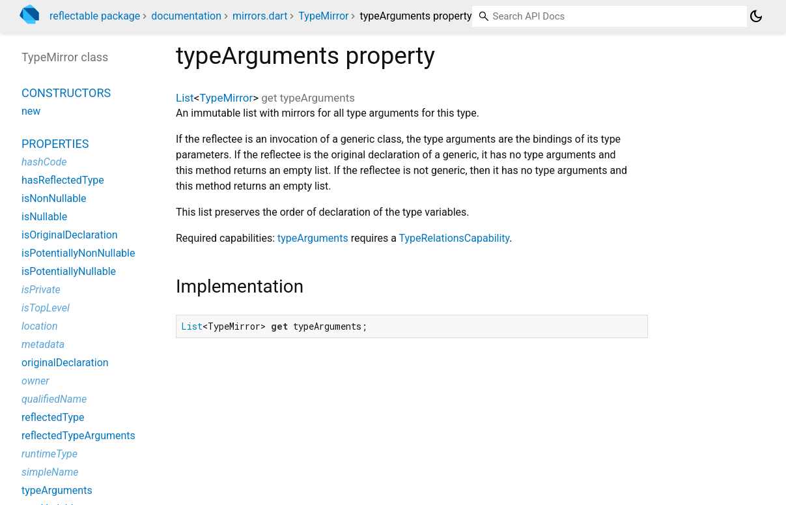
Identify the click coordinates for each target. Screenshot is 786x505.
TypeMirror (323, 16)
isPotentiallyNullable (68, 271)
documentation (186, 16)
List (185, 97)
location (39, 326)
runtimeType (49, 454)
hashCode (43, 162)
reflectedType (52, 417)
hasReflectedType (62, 180)
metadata (42, 344)
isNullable (44, 216)
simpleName (49, 472)
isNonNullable (54, 198)
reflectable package (94, 16)
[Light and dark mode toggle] (756, 16)
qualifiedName (54, 399)
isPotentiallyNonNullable (78, 253)
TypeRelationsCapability (454, 238)
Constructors (66, 93)
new (30, 111)
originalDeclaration (65, 362)
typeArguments (312, 238)
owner (35, 381)
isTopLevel (45, 308)
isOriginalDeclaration (69, 235)
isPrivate (41, 289)
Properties (55, 144)
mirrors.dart (259, 16)
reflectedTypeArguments (78, 435)
